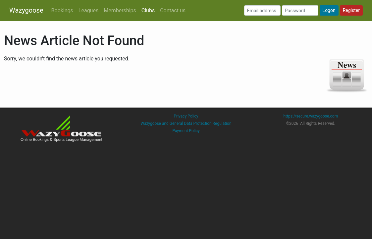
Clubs (148, 10)
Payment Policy (185, 130)
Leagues (88, 10)
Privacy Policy (186, 116)
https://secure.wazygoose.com (310, 116)
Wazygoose (26, 10)
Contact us (173, 10)
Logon (329, 10)
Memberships (120, 10)
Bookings (62, 10)
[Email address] (262, 10)
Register (351, 10)
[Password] (300, 10)
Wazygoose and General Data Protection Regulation (185, 123)
